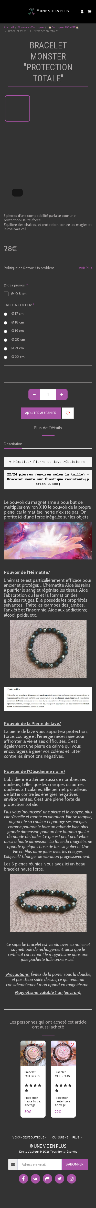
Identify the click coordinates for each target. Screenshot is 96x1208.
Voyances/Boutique (31, 27)
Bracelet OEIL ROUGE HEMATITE (33, 1074)
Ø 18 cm (14, 322)
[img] (33, 1053)
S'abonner (74, 1164)
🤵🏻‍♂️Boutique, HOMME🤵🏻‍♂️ (63, 27)
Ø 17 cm (14, 313)
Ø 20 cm (14, 339)
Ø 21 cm (14, 348)
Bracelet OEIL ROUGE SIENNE (63, 1074)
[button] (5, 11)
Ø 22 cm (14, 357)
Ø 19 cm (14, 331)
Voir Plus (85, 268)
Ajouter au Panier (40, 413)
